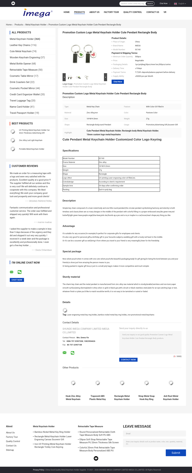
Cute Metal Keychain (21, 51)
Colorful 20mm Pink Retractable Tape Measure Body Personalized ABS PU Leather (97, 449)
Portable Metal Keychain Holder (31, 149)
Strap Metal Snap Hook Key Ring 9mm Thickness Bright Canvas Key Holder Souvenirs (146, 398)
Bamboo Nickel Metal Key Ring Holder (52, 432)
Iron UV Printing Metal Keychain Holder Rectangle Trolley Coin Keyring (52, 445)
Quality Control (132, 12)
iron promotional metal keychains (141, 315)
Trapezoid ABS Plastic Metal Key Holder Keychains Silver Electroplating (97, 398)
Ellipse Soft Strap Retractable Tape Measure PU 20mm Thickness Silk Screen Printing (99, 441)
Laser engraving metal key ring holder (82, 315)
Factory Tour (111, 12)
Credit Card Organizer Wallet (25, 94)
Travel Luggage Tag (20, 100)
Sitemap (10, 450)
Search (150, 4)
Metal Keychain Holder (35, 24)
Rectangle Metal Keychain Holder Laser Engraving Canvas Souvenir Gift (122, 398)
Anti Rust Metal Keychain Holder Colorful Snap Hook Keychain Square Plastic (171, 398)
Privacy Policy (38, 470)
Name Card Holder (19, 106)
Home (67, 12)
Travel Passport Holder (22, 112)
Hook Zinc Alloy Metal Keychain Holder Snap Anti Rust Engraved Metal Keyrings (73, 398)
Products (79, 12)
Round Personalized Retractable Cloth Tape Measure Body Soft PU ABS (97, 433)
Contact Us (152, 12)
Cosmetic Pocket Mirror (22, 88)
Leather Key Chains (20, 45)
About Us (94, 12)
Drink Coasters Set (20, 82)
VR (165, 12)
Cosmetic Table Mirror (21, 76)
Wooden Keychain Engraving (25, 57)
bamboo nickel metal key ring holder (112, 315)
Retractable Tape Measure (24, 69)
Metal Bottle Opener (20, 63)
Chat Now (163, 3)
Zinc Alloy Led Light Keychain (30, 140)
